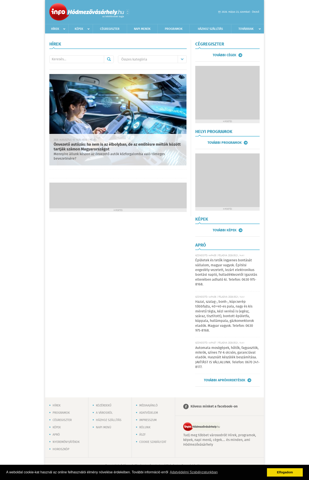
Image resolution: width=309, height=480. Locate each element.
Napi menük (142, 29)
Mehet (109, 59)
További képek (224, 230)
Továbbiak (246, 29)
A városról (104, 412)
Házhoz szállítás (210, 29)
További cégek (224, 55)
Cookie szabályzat (152, 442)
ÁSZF (142, 434)
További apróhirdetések (224, 380)
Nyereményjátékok (66, 442)
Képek (79, 29)
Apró (56, 434)
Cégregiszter (110, 29)
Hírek (55, 29)
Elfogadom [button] (285, 472)
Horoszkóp (61, 449)
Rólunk (144, 427)
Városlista (127, 12)
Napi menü (103, 427)
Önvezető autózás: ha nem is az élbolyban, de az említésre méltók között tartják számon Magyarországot (117, 147)
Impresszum (148, 420)
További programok (225, 143)
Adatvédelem (148, 412)
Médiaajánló (148, 405)
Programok (174, 29)
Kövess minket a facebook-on (214, 406)
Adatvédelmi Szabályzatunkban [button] (194, 472)
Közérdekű (103, 405)
